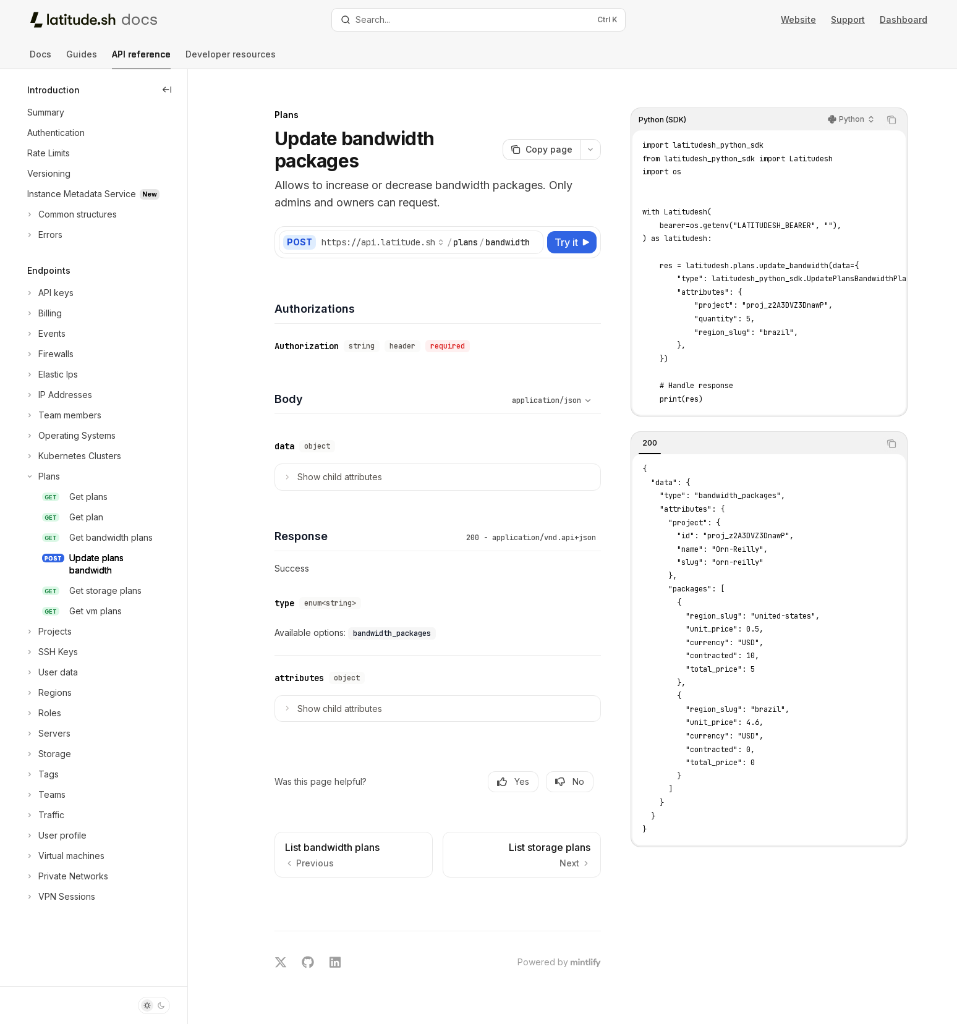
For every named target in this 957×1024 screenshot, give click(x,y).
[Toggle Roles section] (43, 713)
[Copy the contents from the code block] (896, 106)
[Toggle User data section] (51, 672)
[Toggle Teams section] (45, 795)
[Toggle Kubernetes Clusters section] (73, 456)
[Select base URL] (387, 228)
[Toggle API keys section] (49, 293)
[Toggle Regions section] (48, 693)
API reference (141, 59)
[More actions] (595, 135)
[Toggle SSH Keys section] (51, 652)
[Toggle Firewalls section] (49, 354)
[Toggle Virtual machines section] (64, 856)
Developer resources (230, 59)
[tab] (655, 429)
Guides (81, 59)
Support (848, 19)
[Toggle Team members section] (63, 415)
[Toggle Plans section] (42, 476)
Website (798, 19)
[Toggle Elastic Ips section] (51, 374)
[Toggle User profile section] (55, 835)
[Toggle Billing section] (43, 313)
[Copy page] (546, 135)
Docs (40, 59)
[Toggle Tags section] (41, 774)
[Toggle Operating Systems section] (70, 436)
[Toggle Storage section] (48, 754)
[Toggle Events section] (45, 334)
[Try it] (577, 229)
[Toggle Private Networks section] (66, 876)
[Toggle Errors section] (43, 235)
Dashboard (903, 19)
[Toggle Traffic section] (44, 815)
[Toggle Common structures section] (70, 214)
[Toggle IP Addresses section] (58, 395)
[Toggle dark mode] (154, 1005)
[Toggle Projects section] (48, 631)
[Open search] (478, 20)
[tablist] (760, 430)
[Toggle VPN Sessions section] (60, 897)
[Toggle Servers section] (47, 733)
